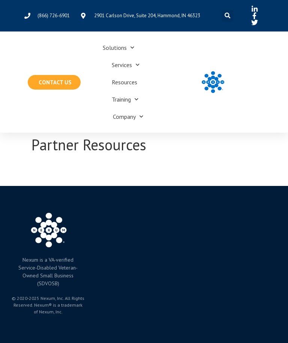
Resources (124, 82)
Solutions (118, 47)
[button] (227, 16)
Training (125, 99)
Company (128, 116)
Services (126, 64)
